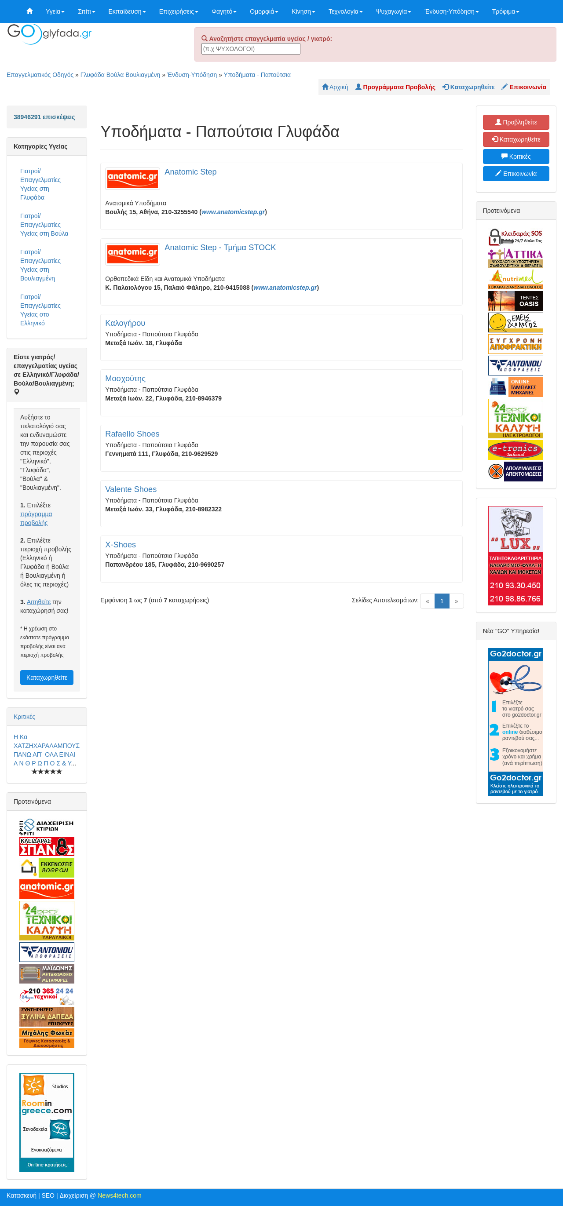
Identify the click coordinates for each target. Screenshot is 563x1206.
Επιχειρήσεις (178, 11)
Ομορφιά (264, 11)
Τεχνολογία (346, 11)
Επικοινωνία (516, 173)
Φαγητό (224, 11)
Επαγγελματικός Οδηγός (40, 74)
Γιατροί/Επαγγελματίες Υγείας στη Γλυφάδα (40, 184)
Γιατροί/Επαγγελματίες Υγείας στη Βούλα (44, 224)
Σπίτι (86, 11)
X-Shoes (120, 544)
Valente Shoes (131, 489)
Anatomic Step (190, 172)
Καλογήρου (125, 323)
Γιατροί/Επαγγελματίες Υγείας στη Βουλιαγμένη (40, 265)
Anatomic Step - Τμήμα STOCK (220, 247)
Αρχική (335, 87)
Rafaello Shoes (132, 434)
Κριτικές (24, 716)
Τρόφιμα (506, 11)
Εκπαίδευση (127, 11)
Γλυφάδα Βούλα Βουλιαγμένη (120, 74)
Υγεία (55, 11)
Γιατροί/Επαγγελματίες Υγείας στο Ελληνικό (40, 310)
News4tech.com (120, 1195)
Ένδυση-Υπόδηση (451, 11)
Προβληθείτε (516, 122)
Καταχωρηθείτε (46, 677)
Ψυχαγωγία (394, 11)
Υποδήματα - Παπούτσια (257, 74)
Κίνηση (303, 11)
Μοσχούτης (125, 378)
